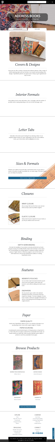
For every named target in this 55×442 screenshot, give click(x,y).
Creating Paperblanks (38, 420)
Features (37, 29)
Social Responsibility (38, 418)
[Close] (45, 438)
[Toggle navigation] (52, 2)
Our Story (37, 417)
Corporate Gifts (17, 431)
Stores (37, 431)
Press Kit (38, 421)
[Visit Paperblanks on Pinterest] (42, 433)
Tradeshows (17, 433)
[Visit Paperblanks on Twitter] (39, 433)
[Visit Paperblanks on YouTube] (37, 433)
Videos (17, 423)
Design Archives (17, 421)
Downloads (17, 420)
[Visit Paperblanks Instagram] (35, 433)
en (48, 2)
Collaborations (37, 423)
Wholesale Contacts (17, 434)
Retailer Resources (17, 429)
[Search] (38, 2)
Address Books (17, 29)
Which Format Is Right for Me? (27, 178)
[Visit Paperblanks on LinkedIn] (40, 433)
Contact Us (37, 429)
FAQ (17, 417)
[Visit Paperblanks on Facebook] (33, 433)
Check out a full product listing (27, 406)
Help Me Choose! (17, 418)
